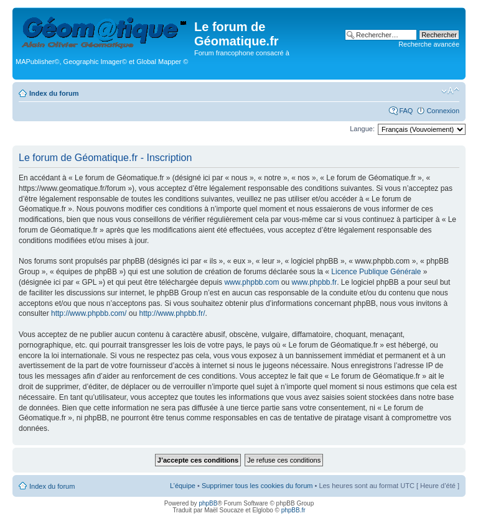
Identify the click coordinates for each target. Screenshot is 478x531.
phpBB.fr (293, 510)
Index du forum (53, 93)
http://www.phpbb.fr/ (172, 313)
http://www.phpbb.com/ (88, 313)
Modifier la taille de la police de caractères (450, 90)
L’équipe (182, 485)
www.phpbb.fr (314, 282)
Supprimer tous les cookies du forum (257, 485)
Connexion (442, 110)
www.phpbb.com (251, 282)
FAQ (406, 110)
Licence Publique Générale (376, 271)
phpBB (208, 503)
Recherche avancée (428, 44)
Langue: (362, 128)
